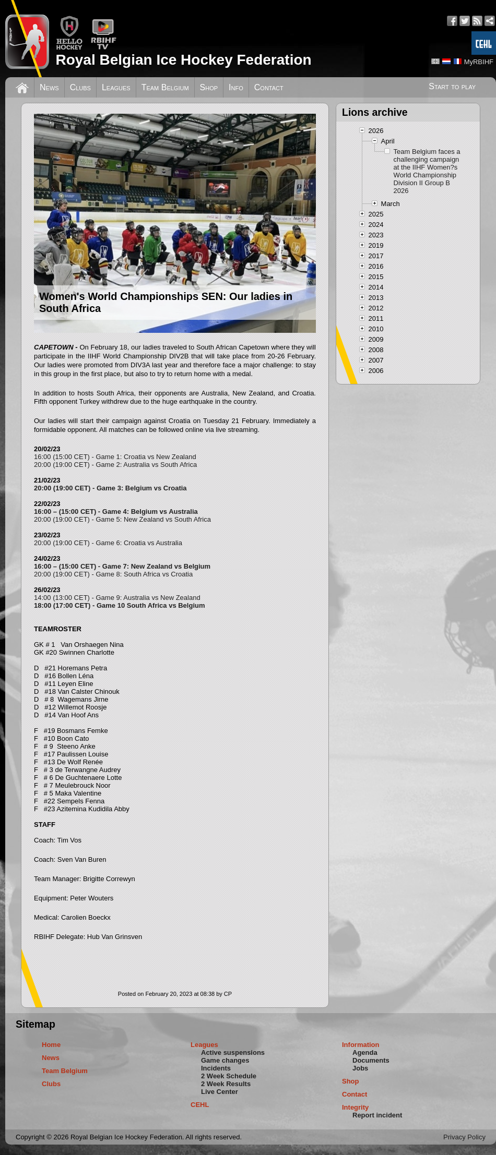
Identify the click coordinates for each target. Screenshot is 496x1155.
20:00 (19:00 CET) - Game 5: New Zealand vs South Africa (122, 519)
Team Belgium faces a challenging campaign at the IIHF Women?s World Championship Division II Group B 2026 (427, 171)
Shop (209, 87)
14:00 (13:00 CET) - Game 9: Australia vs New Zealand (117, 597)
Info (236, 87)
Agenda (364, 1052)
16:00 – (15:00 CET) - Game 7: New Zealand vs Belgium (122, 566)
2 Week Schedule (228, 1076)
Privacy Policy (464, 1137)
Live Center (219, 1092)
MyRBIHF (478, 62)
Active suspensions (233, 1052)
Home (51, 1045)
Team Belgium (165, 87)
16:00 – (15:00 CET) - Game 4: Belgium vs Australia (116, 511)
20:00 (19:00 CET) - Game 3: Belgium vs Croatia (110, 488)
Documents (370, 1060)
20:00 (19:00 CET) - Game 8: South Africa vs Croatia (113, 574)
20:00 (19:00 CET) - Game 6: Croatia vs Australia (108, 543)
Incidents (216, 1068)
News (49, 87)
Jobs (360, 1068)
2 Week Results (226, 1084)
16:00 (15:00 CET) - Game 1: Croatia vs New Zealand (115, 457)
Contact (269, 87)
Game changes (225, 1060)
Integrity (355, 1107)
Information (361, 1045)
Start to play (452, 86)
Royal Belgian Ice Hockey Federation (183, 60)
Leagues (116, 87)
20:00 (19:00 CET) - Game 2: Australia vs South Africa (115, 464)
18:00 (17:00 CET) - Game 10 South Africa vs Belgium (119, 605)
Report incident (377, 1115)
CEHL (200, 1105)
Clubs (80, 87)
